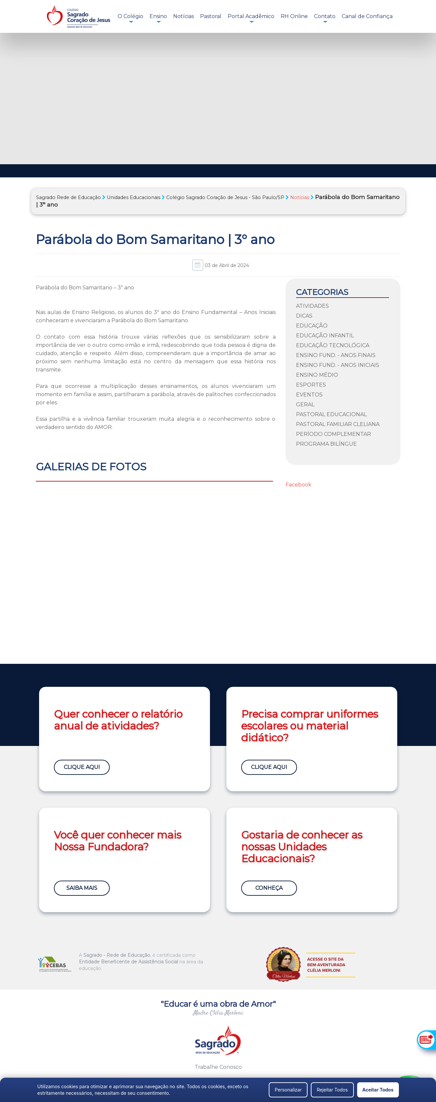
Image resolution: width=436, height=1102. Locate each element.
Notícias (183, 16)
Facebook (298, 485)
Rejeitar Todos (332, 1089)
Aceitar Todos (378, 1089)
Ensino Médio (317, 375)
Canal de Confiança (367, 16)
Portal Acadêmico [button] (251, 16)
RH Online (294, 16)
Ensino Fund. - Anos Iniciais (337, 365)
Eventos (309, 395)
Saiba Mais (81, 888)
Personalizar (288, 1089)
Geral (305, 404)
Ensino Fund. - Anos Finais (336, 355)
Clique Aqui (82, 767)
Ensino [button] (158, 16)
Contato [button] (324, 16)
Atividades (312, 306)
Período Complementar (333, 434)
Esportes (311, 385)
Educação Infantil (325, 335)
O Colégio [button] (130, 16)
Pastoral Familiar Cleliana (337, 424)
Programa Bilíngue (326, 444)
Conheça (269, 888)
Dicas (304, 316)
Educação (312, 326)
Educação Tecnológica (332, 345)
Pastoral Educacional (331, 414)
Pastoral (210, 16)
